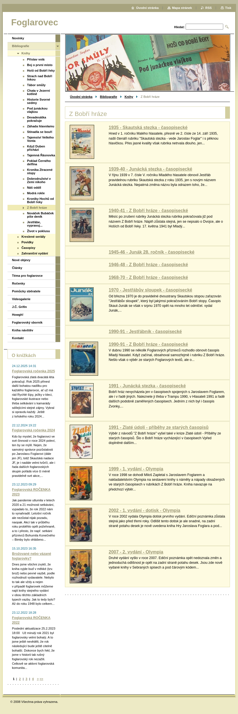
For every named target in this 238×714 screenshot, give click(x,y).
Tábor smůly (36, 85)
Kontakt (18, 338)
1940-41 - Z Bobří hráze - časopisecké (148, 210)
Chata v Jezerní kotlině (38, 92)
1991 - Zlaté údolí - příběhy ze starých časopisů (158, 427)
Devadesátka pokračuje (36, 119)
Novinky (18, 38)
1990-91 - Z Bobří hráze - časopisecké (148, 344)
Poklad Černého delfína (39, 162)
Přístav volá (36, 59)
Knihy (129, 96)
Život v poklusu (38, 231)
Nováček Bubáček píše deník (40, 215)
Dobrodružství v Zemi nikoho (39, 180)
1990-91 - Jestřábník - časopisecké (145, 331)
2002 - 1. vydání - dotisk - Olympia (144, 510)
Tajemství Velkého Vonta (40, 139)
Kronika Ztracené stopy (39, 171)
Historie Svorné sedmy (38, 101)
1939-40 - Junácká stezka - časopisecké (150, 169)
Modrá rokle (36, 193)
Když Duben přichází (36, 148)
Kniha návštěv (22, 330)
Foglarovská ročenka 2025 (33, 371)
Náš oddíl (34, 187)
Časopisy (28, 247)
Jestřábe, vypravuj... (34, 223)
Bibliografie (108, 96)
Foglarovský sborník (27, 322)
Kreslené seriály (33, 236)
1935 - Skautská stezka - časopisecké (148, 127)
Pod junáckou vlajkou (37, 110)
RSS (208, 7)
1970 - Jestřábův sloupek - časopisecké (150, 290)
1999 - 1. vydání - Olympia (136, 469)
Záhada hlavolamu (40, 126)
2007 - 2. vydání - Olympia (136, 552)
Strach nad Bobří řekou (39, 77)
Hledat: (179, 27)
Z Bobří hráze (37, 207)
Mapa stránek (182, 7)
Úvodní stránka (81, 96)
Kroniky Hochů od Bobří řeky (40, 200)
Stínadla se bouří (39, 131)
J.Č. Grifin (19, 307)
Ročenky (18, 283)
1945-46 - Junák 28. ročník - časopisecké (152, 252)
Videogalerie (21, 299)
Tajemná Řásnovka (41, 155)
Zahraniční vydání (34, 253)
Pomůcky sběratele (26, 291)
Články (17, 267)
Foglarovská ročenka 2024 (33, 430)
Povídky (27, 242)
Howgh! (17, 314)
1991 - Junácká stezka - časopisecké (147, 385)
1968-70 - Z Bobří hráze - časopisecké (148, 277)
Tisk (228, 7)
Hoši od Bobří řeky (41, 70)
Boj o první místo (39, 65)
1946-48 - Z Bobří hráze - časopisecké (148, 264)
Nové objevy (21, 260)
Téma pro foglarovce (27, 275)
